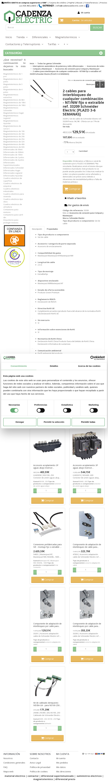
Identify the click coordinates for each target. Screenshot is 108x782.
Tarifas (53, 44)
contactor (33, 776)
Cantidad (83, 151)
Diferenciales (41, 37)
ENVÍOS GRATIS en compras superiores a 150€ (23, 2)
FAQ (5, 767)
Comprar (72, 189)
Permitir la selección (54, 422)
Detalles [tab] (54, 366)
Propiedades (52, 229)
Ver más (66, 126)
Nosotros (8, 758)
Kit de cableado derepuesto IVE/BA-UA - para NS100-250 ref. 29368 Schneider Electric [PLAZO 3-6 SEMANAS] (46, 704)
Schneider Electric (76, 218)
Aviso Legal (35, 762)
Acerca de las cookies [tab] (89, 366)
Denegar (20, 422)
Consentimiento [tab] (19, 366)
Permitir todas (88, 422)
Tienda (22, 37)
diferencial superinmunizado (57, 776)
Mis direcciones (63, 771)
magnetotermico (43, 779)
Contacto (34, 758)
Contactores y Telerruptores (24, 44)
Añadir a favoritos (75, 198)
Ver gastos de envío (77, 205)
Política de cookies (39, 771)
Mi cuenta (85, 12)
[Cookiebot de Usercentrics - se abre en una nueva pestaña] (92, 358)
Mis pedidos (62, 762)
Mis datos (61, 767)
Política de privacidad (40, 767)
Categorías (54, 53)
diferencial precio (65, 779)
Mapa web (8, 771)
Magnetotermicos (67, 37)
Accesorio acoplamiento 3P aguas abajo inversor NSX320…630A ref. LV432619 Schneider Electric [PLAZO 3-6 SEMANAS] (86, 466)
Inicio (8, 37)
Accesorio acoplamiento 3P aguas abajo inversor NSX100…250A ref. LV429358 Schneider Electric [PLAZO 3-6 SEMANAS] (46, 466)
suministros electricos (89, 776)
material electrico (15, 776)
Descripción (37, 229)
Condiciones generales (14, 762)
